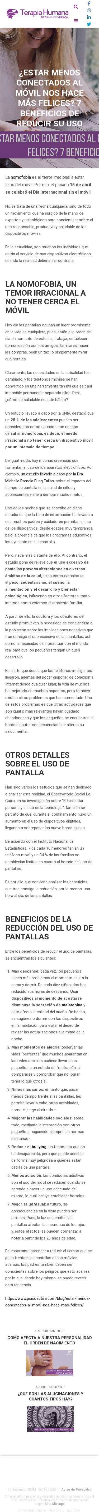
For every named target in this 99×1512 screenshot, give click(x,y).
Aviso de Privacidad (76, 1496)
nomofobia (21, 177)
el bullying (36, 1146)
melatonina (72, 1005)
